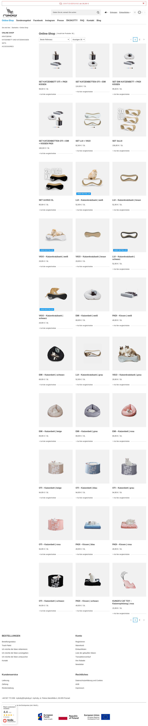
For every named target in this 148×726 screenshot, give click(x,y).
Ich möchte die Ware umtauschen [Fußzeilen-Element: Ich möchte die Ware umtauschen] (15, 657)
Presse (60, 20)
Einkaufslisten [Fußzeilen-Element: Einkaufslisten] (80, 649)
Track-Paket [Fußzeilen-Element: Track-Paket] (6, 645)
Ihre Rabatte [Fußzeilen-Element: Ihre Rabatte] (80, 661)
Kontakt (90, 20)
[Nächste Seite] (144, 39)
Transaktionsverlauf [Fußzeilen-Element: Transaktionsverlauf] (83, 657)
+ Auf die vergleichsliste (47, 94)
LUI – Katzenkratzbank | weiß (89, 200)
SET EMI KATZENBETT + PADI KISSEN (126, 83)
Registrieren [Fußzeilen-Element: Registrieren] (80, 642)
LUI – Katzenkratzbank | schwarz (123, 258)
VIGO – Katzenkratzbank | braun (91, 257)
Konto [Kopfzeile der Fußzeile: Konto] (78, 636)
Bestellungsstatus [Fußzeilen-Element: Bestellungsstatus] (9, 642)
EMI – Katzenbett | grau (87, 431)
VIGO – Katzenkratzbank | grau (127, 375)
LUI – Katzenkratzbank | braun (126, 200)
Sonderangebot (23, 20)
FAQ (82, 20)
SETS (4, 43)
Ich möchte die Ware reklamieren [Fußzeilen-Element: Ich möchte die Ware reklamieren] (14, 649)
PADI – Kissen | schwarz (87, 601)
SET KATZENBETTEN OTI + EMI (91, 82)
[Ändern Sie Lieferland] (106, 12)
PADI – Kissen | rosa (122, 544)
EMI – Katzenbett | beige (50, 431)
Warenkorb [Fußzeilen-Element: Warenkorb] (79, 645)
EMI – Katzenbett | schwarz (52, 375)
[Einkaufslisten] (125, 12)
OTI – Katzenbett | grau (123, 488)
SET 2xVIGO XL (46, 200)
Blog (99, 20)
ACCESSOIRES (8, 46)
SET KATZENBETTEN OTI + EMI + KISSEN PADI (54, 142)
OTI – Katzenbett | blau (86, 488)
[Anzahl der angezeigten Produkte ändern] (78, 39)
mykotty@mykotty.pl (24, 698)
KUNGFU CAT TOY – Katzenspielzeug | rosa (123, 602)
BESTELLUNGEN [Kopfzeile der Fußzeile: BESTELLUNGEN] (11, 636)
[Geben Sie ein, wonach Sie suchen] (76, 12)
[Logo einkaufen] (10, 12)
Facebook (38, 20)
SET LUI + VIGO (83, 141)
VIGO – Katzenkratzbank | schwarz (51, 317)
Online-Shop (8, 20)
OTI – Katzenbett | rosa (50, 544)
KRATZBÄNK (6, 36)
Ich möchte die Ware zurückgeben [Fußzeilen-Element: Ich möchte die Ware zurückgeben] (15, 653)
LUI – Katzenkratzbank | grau (89, 375)
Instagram (50, 20)
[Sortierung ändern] (54, 39)
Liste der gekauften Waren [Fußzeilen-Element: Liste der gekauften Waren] (85, 653)
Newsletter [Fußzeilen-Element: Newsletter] (79, 664)
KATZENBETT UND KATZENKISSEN (15, 40)
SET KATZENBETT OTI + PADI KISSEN (53, 83)
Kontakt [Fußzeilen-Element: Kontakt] (5, 661)
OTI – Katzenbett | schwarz (51, 601)
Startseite (15, 28)
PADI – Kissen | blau (85, 544)
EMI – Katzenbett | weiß (87, 316)
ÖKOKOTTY (72, 20)
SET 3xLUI (117, 141)
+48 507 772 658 (8, 698)
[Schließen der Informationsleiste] (143, 3)
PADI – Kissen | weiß (122, 316)
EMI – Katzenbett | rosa (123, 431)
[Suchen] (98, 12)
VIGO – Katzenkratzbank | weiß (53, 257)
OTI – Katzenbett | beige (50, 488)
